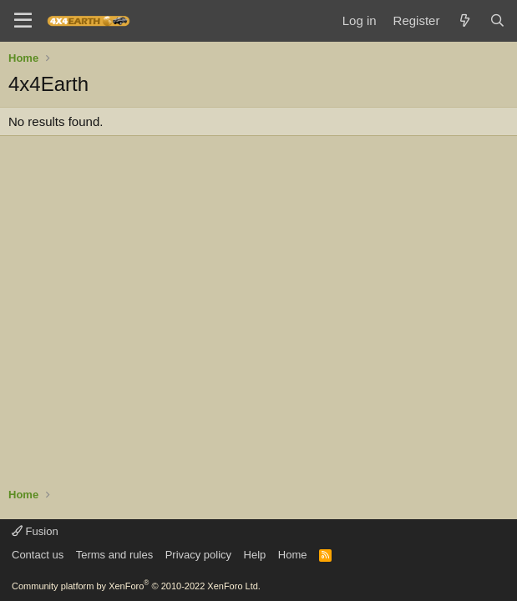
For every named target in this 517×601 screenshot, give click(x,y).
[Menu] (23, 21)
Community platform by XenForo (136, 586)
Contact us (37, 554)
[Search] (497, 20)
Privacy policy (198, 554)
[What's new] (464, 20)
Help (255, 554)
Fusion (35, 531)
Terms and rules (114, 554)
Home (292, 554)
